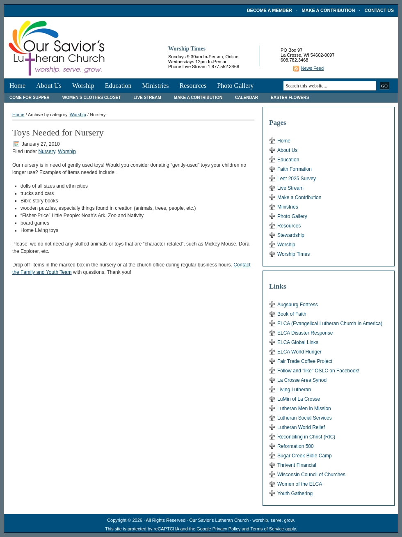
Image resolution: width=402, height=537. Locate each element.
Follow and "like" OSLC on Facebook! (318, 371)
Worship (83, 85)
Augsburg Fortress (297, 305)
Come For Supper (29, 97)
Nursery (46, 151)
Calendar (246, 97)
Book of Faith (291, 314)
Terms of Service (267, 528)
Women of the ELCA (299, 484)
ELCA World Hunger (299, 352)
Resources (192, 85)
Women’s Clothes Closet (91, 97)
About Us (49, 85)
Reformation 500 (295, 446)
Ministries (155, 85)
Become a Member (269, 10)
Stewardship (290, 235)
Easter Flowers (290, 97)
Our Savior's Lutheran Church (219, 520)
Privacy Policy (226, 528)
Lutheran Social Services (304, 418)
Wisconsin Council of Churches (311, 474)
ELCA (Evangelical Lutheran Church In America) (329, 323)
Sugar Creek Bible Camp (304, 456)
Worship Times (293, 254)
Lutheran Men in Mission (304, 408)
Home (17, 85)
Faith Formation (294, 169)
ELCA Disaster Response (305, 333)
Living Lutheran (294, 389)
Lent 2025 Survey (296, 178)
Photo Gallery (235, 85)
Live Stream (147, 97)
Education (118, 85)
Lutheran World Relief (301, 427)
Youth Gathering (295, 493)
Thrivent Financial (296, 465)
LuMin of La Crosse (298, 399)
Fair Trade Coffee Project (304, 361)
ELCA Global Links (297, 342)
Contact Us (379, 10)
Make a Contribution (328, 10)
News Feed (312, 68)
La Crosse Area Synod (302, 380)
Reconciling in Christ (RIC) (306, 437)
